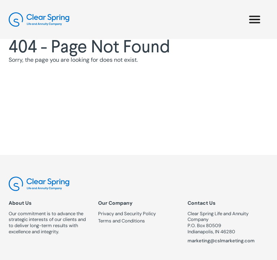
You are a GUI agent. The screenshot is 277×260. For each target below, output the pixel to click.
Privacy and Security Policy (127, 214)
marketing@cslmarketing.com (221, 241)
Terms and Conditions (121, 221)
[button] (254, 19)
